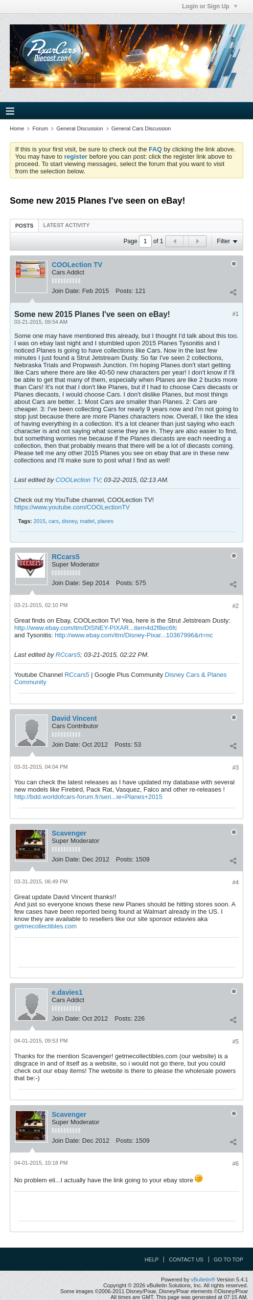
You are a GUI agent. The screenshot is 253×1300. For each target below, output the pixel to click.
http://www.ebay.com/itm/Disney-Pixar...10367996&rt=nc (134, 635)
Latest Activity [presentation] (66, 225)
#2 (235, 606)
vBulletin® (203, 1279)
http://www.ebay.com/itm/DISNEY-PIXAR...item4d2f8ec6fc (95, 627)
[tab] (24, 225)
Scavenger (69, 833)
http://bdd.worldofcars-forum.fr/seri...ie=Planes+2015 (88, 796)
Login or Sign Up (209, 6)
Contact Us (186, 1259)
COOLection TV (77, 265)
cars (53, 521)
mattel (87, 521)
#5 (235, 1041)
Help (151, 1259)
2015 (40, 521)
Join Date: (66, 290)
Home (17, 128)
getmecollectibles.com (45, 926)
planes (105, 521)
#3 (235, 767)
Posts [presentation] (24, 226)
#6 (235, 1163)
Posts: (124, 290)
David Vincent (74, 718)
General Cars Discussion (141, 128)
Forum (40, 128)
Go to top (228, 1259)
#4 (235, 882)
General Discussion (79, 128)
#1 (235, 314)
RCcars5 (66, 557)
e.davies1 (67, 992)
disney (69, 521)
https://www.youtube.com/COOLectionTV (72, 507)
